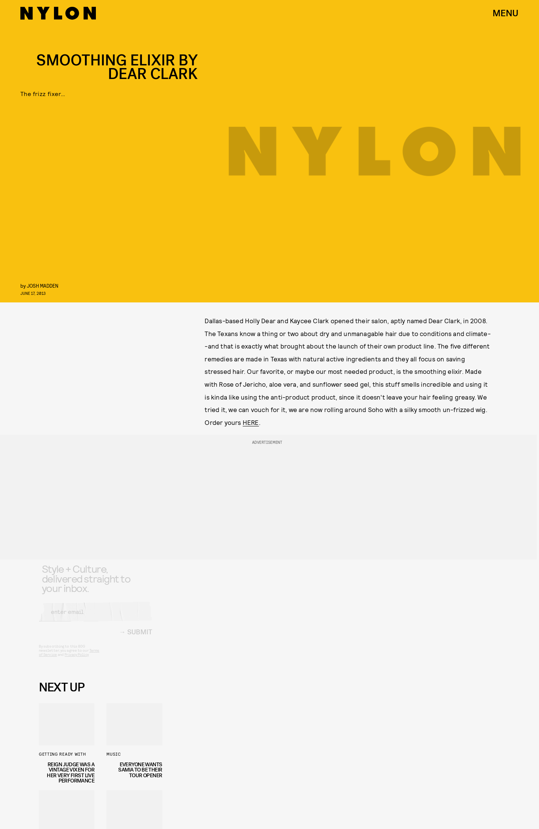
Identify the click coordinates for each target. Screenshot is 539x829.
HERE (251, 422)
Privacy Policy (76, 660)
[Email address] (95, 618)
